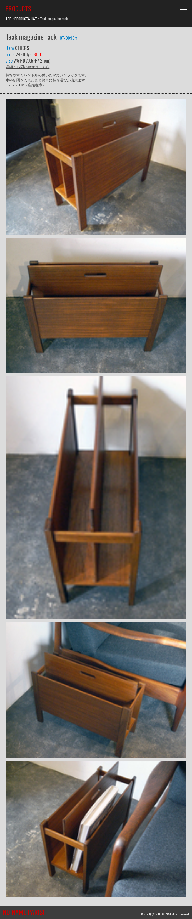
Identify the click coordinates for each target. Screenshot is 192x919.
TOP (8, 18)
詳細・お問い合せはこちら (27, 66)
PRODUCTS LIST (25, 18)
